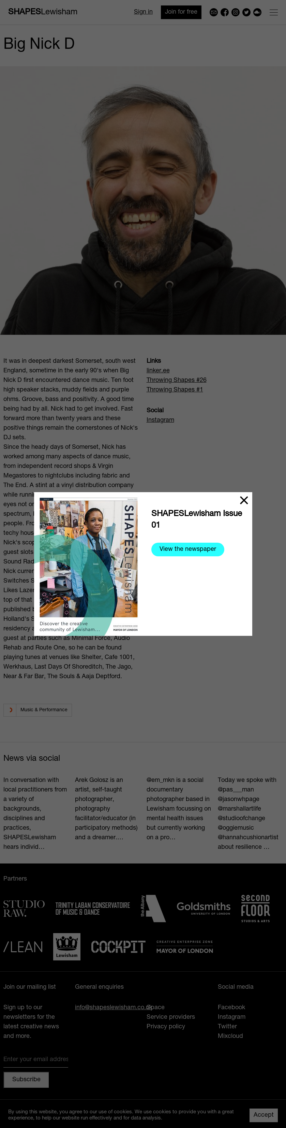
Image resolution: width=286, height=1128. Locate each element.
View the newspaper (188, 549)
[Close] (244, 500)
